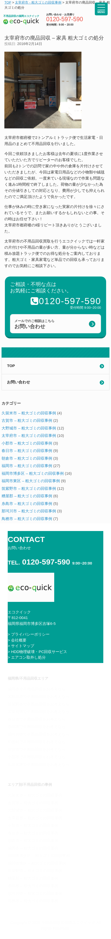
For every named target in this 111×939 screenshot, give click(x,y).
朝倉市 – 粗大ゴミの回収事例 (27, 458)
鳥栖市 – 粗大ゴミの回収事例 (27, 518)
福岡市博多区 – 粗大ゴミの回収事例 (33, 473)
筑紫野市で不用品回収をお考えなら (38, 704)
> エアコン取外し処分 (27, 657)
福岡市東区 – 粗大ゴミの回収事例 (31, 481)
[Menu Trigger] (101, 9)
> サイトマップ (21, 646)
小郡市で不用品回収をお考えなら (37, 757)
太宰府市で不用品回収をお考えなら (38, 711)
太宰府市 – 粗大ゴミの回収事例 (29, 435)
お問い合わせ (18, 382)
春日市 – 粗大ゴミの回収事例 (27, 450)
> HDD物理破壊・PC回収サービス (37, 651)
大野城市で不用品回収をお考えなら (38, 696)
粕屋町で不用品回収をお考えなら (37, 741)
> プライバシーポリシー (29, 634)
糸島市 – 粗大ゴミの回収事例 (27, 503)
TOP (11, 365)
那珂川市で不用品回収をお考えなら (38, 734)
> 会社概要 (17, 640)
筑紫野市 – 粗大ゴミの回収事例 (29, 488)
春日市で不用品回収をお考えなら (37, 719)
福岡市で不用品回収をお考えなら (37, 689)
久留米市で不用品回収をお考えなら (38, 764)
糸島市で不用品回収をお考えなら (37, 726)
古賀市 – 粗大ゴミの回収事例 (27, 420)
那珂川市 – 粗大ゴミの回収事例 (29, 511)
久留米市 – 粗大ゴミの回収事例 (29, 413)
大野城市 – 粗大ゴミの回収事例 (29, 428)
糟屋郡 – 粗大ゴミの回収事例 (27, 496)
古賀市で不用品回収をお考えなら (37, 749)
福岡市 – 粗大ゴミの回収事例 (27, 465)
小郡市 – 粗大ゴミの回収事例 (27, 443)
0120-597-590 (64, 19)
